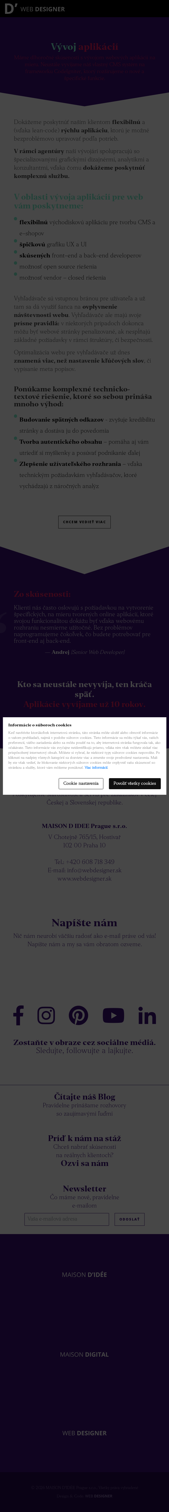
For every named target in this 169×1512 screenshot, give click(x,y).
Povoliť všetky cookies (134, 784)
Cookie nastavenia (81, 784)
